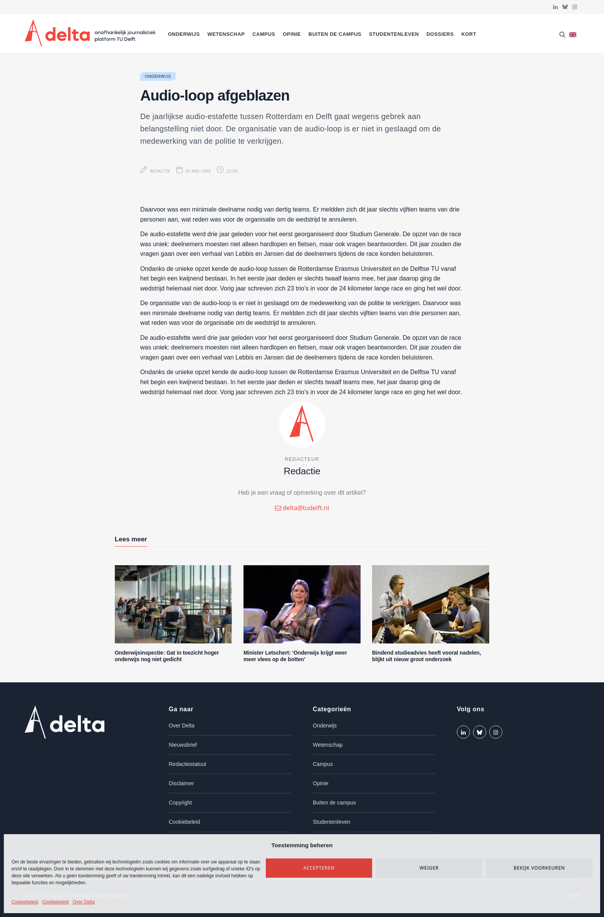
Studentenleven (394, 34)
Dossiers (440, 34)
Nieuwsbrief (183, 745)
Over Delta (84, 902)
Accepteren (319, 868)
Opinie (292, 34)
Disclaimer (181, 783)
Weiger (429, 868)
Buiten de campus (335, 34)
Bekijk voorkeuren (539, 868)
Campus (263, 34)
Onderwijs (184, 34)
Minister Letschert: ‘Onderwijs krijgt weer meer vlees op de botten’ (295, 656)
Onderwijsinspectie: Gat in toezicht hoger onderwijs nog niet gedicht (167, 656)
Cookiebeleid (25, 902)
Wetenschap (226, 34)
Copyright (180, 802)
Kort (468, 34)
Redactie (160, 171)
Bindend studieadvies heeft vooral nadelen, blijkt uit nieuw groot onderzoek (426, 656)
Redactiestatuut (187, 764)
